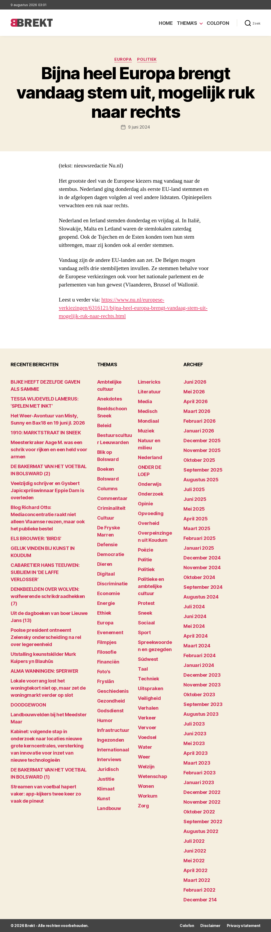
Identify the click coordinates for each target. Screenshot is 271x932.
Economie (108, 593)
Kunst (103, 798)
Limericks (149, 382)
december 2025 (202, 440)
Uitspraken (150, 688)
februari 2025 (199, 538)
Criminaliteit (111, 508)
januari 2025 (198, 548)
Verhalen (148, 708)
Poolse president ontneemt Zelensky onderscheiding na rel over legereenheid (46, 637)
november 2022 (201, 802)
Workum (147, 796)
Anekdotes (109, 399)
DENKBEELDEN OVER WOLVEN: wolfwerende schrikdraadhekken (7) (48, 596)
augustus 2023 (201, 714)
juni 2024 (194, 616)
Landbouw (109, 808)
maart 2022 (196, 880)
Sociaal (146, 622)
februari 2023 (199, 772)
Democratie (110, 554)
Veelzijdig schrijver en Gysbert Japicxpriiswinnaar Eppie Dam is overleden (47, 490)
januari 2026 (198, 431)
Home (166, 23)
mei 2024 (194, 626)
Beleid (104, 425)
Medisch (147, 411)
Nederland (150, 457)
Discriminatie (112, 583)
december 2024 (202, 558)
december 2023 (202, 675)
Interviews (109, 759)
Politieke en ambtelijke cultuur (151, 586)
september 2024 (202, 587)
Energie (106, 603)
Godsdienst (110, 710)
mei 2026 (194, 391)
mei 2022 (194, 860)
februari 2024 (199, 655)
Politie (145, 559)
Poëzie (145, 550)
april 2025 (195, 518)
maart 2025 (196, 528)
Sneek (145, 613)
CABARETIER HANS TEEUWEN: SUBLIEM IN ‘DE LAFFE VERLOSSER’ (45, 572)
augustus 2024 (201, 597)
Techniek (148, 678)
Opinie (145, 503)
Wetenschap (152, 776)
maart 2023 (196, 763)
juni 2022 (194, 851)
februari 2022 (199, 890)
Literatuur (149, 391)
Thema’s (187, 23)
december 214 (200, 899)
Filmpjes (106, 642)
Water (145, 747)
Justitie (105, 779)
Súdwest (148, 659)
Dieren (104, 564)
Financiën (108, 662)
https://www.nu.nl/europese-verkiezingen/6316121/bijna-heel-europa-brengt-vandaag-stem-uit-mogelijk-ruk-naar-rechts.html (133, 308)
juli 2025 (194, 489)
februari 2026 (199, 421)
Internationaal (113, 749)
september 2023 (202, 704)
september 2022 (202, 821)
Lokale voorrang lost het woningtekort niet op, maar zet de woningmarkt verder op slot (48, 688)
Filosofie (106, 652)
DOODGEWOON (28, 705)
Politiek (146, 59)
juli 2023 (194, 724)
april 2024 (195, 636)
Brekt (30, 925)
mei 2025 (194, 509)
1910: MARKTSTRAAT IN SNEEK (46, 432)
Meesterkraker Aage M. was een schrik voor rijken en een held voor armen (49, 449)
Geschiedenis (113, 691)
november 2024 (202, 567)
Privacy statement (243, 925)
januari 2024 (198, 665)
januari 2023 (198, 782)
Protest (146, 603)
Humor (105, 720)
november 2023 (202, 685)
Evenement (110, 632)
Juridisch (108, 769)
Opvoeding (151, 513)
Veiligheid (149, 698)
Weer (144, 757)
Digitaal (106, 574)
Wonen (146, 786)
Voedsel (147, 737)
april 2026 (195, 401)
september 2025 (202, 470)
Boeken (105, 469)
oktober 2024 (199, 577)
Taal (143, 669)
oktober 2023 (199, 694)
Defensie (107, 544)
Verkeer (147, 718)
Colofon (218, 23)
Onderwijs (149, 484)
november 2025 (202, 450)
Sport (144, 632)
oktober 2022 (199, 812)
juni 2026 (194, 382)
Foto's (103, 671)
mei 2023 (194, 743)
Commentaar (112, 498)
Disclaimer (210, 925)
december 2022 (201, 792)
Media (145, 401)
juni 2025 (194, 499)
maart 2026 (196, 411)
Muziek (146, 431)
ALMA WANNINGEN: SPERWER (44, 671)
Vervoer (147, 727)
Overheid (148, 523)
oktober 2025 (199, 460)
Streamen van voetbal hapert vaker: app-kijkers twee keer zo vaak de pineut (46, 794)
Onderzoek (150, 494)
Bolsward (108, 479)
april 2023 (195, 753)
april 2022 (195, 870)
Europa (123, 59)
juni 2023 (194, 733)
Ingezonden (110, 740)
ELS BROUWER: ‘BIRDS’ (36, 538)
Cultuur (105, 518)
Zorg (143, 805)
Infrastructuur (113, 730)
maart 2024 (196, 645)
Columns (107, 488)
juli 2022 (194, 841)
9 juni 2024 (139, 127)
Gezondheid (111, 701)
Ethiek (104, 613)
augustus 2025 (201, 479)
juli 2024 (194, 606)
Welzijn (146, 766)
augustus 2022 (200, 831)
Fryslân (105, 681)
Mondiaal (148, 421)
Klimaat (106, 789)
